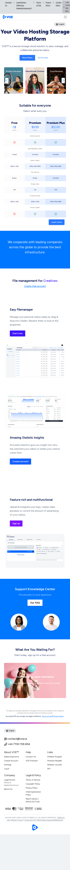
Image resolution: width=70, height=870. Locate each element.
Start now (17, 333)
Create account (20, 461)
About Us (8, 789)
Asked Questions (11, 757)
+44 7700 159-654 (19, 744)
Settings (7, 765)
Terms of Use (38, 3)
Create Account (11, 761)
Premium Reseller (54, 761)
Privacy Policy (48, 3)
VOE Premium (32, 761)
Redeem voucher (54, 765)
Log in (6, 769)
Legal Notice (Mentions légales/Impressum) (24, 5)
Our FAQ (35, 602)
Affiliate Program (54, 757)
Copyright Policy (33, 784)
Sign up (16, 523)
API (48, 769)
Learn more (56, 222)
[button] (7, 80)
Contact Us (8, 3)
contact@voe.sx (17, 738)
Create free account (35, 286)
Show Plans (27, 58)
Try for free (43, 58)
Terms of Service (33, 780)
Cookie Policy (58, 3)
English (60, 24)
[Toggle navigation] (65, 17)
